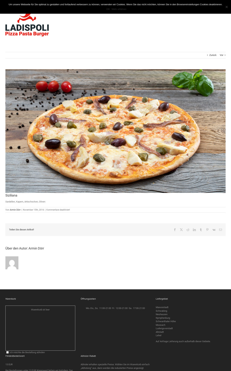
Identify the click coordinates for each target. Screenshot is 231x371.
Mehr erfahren (119, 9)
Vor (221, 55)
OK (108, 9)
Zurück (213, 55)
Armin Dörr (15, 210)
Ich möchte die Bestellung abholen (25, 352)
